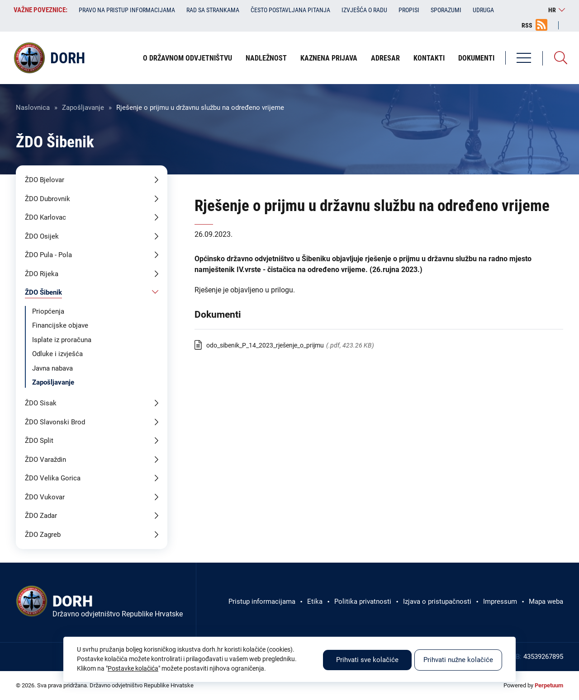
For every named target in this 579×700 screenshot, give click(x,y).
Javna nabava (52, 368)
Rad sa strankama (212, 10)
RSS (527, 25)
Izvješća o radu (364, 10)
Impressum (500, 601)
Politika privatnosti (362, 601)
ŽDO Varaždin (45, 460)
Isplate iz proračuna (61, 340)
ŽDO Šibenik (43, 292)
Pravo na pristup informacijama (127, 10)
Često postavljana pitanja (290, 10)
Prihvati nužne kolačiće (458, 660)
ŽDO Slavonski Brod (55, 422)
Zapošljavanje (83, 107)
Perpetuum (549, 685)
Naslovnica (33, 107)
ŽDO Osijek (42, 236)
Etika (315, 601)
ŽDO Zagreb (43, 535)
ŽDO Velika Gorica (53, 478)
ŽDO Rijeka (41, 274)
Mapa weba (546, 601)
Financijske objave (60, 325)
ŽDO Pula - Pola (48, 255)
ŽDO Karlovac (45, 217)
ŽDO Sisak (41, 403)
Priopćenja (48, 311)
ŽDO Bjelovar (44, 180)
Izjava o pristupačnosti (437, 601)
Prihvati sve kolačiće (367, 660)
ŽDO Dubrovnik (47, 199)
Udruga (483, 10)
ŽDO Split (39, 441)
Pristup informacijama (261, 601)
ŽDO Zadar (41, 516)
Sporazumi (446, 10)
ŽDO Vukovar (45, 497)
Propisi (409, 10)
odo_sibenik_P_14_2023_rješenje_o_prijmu (265, 345)
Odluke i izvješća (57, 354)
